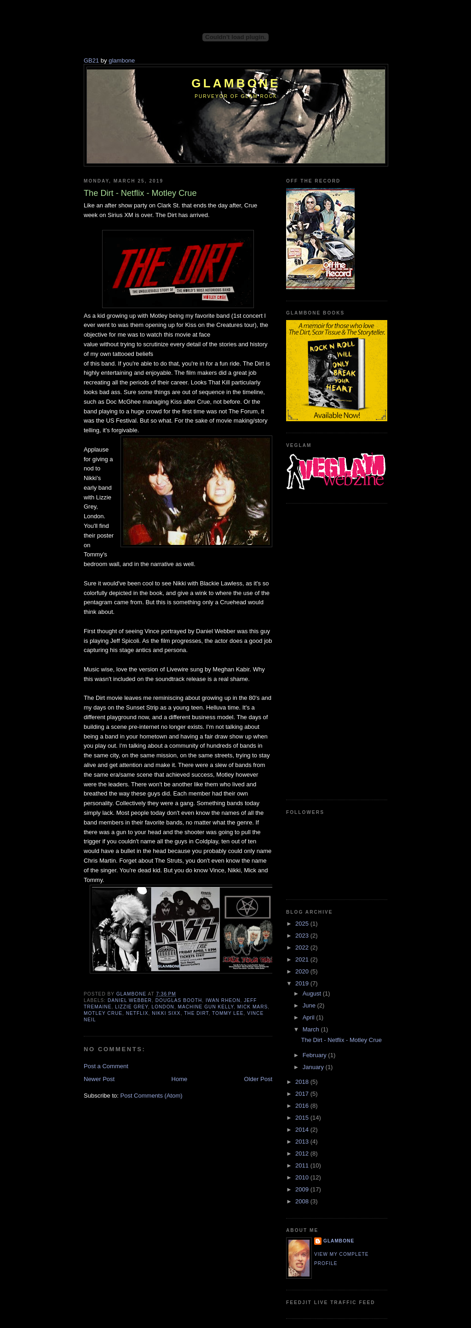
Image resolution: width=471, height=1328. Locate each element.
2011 (302, 1165)
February (315, 1055)
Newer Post (99, 1079)
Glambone (235, 83)
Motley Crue (103, 1013)
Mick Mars (252, 1006)
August (313, 993)
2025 (302, 923)
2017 (302, 1093)
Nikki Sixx (166, 1013)
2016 (302, 1105)
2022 (302, 947)
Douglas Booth (178, 1000)
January (314, 1067)
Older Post (258, 1079)
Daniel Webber (130, 1000)
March (312, 1029)
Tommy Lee (227, 1013)
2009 (302, 1189)
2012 (302, 1153)
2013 (302, 1141)
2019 (302, 983)
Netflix (137, 1013)
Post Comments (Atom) (152, 1095)
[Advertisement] (323, 650)
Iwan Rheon (223, 1000)
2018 (302, 1081)
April (309, 1017)
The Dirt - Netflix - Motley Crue (341, 1039)
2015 (302, 1117)
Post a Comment (106, 1066)
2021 (302, 959)
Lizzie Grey (131, 1006)
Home (180, 1079)
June (310, 1005)
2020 (302, 971)
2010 (302, 1177)
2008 (302, 1201)
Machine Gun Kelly (206, 1006)
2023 (302, 935)
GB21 (91, 60)
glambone (122, 60)
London (162, 1006)
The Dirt (196, 1013)
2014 (302, 1129)
